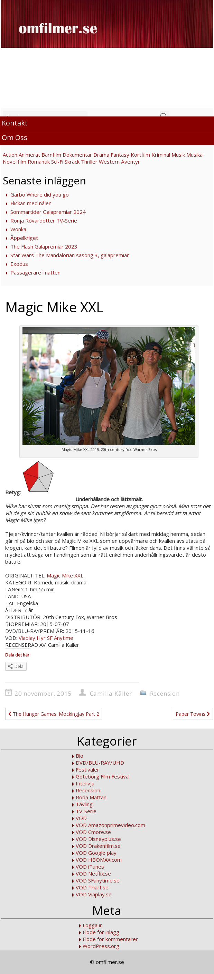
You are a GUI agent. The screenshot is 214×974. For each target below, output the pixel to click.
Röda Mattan (91, 797)
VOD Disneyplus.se (98, 838)
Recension (165, 693)
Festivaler (87, 769)
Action (10, 154)
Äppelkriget (24, 237)
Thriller (89, 161)
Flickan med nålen (31, 203)
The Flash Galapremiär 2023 (43, 246)
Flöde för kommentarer (110, 939)
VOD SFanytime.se (98, 880)
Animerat (29, 154)
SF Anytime (60, 637)
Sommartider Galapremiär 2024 (48, 211)
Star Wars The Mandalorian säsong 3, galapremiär (69, 255)
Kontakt (15, 123)
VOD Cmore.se (93, 831)
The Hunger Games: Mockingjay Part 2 (53, 714)
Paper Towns (193, 714)
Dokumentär (77, 154)
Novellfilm (14, 161)
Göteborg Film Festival (103, 776)
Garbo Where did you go (39, 194)
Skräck (72, 161)
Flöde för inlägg (101, 932)
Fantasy (120, 154)
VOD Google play (96, 852)
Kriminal (160, 154)
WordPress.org (101, 945)
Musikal (195, 154)
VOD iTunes (90, 866)
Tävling (84, 804)
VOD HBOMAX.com (99, 859)
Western (109, 161)
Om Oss (14, 137)
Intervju (85, 783)
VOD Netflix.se (93, 873)
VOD (81, 818)
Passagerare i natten (35, 272)
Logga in (93, 925)
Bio (79, 755)
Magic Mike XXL (65, 575)
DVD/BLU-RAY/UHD (100, 762)
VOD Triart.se (92, 887)
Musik (178, 154)
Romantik (39, 161)
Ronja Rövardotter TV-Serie (43, 220)
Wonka (18, 229)
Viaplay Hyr (32, 637)
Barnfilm (51, 154)
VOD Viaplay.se (94, 894)
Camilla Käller (111, 693)
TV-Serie (86, 811)
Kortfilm (140, 154)
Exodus (19, 263)
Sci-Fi (57, 161)
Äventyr (130, 161)
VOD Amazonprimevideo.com (110, 824)
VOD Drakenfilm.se (98, 845)
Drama (101, 154)
